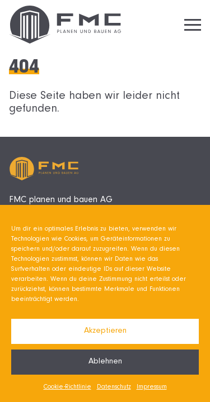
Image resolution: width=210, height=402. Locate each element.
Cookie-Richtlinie (67, 387)
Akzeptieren (105, 331)
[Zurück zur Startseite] (65, 25)
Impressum (152, 387)
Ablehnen (105, 362)
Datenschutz (114, 387)
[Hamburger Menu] (192, 25)
